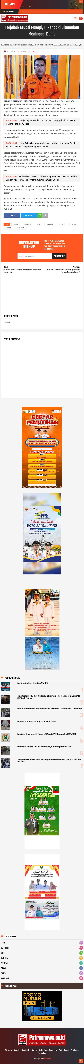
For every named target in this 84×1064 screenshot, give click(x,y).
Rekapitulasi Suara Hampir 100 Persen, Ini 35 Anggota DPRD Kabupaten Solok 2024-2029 (46, 734)
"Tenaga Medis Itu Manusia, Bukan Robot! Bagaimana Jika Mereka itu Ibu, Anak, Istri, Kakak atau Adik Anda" (49, 761)
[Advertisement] (42, 295)
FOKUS (16, 224)
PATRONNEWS (47, 1058)
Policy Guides (64, 1050)
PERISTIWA (62, 224)
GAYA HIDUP (27, 224)
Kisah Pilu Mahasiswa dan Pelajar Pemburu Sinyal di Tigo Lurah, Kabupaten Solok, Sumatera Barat (49, 709)
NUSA (38, 224)
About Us (17, 1050)
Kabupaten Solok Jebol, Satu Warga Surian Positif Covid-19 (36, 721)
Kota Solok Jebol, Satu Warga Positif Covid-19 (32, 683)
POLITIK (9, 228)
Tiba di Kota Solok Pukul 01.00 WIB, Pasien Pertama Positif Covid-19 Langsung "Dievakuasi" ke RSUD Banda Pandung (48, 697)
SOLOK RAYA (21, 228)
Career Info (42, 1053)
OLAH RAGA (50, 224)
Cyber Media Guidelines (48, 1050)
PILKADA (74, 224)
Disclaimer (75, 1050)
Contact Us (26, 1050)
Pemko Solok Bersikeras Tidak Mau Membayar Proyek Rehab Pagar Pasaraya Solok (44, 747)
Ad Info (34, 1050)
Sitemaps (8, 1050)
